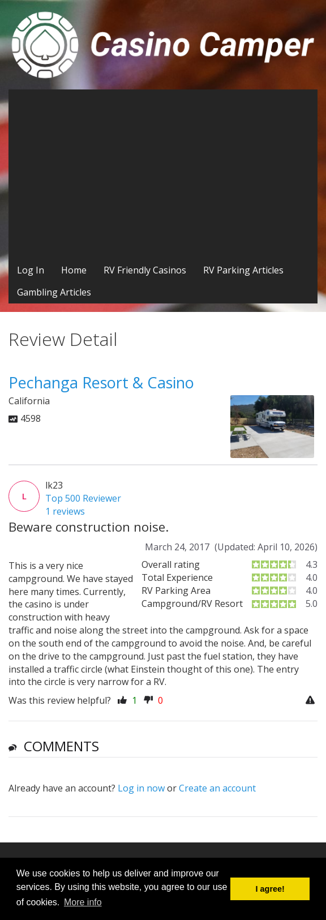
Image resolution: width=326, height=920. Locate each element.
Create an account (217, 788)
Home (74, 270)
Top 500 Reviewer (83, 498)
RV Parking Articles (243, 270)
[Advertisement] (163, 174)
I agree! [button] (270, 888)
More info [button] (83, 902)
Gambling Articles (54, 292)
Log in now (141, 788)
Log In (30, 270)
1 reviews (65, 511)
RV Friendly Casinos (145, 270)
